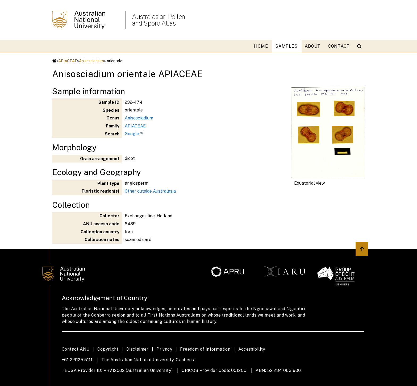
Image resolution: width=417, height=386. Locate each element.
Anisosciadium (91, 61)
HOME (261, 46)
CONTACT (339, 46)
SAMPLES (286, 46)
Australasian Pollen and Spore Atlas (158, 20)
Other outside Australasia (150, 191)
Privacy (164, 349)
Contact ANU (75, 349)
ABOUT (312, 46)
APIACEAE (67, 61)
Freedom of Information (205, 349)
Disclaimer (137, 349)
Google (132, 133)
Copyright (108, 349)
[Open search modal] (360, 46)
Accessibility (251, 349)
